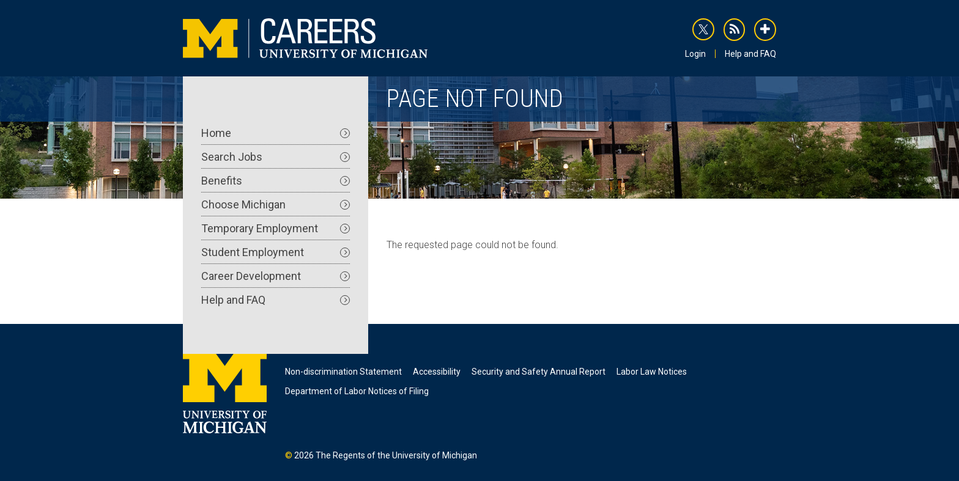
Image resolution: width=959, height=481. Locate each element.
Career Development (275, 276)
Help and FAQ (750, 54)
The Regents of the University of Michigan (396, 455)
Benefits (275, 180)
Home (275, 133)
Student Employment (275, 252)
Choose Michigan (275, 204)
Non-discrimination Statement (343, 371)
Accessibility (437, 371)
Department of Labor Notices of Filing (357, 391)
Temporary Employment (275, 228)
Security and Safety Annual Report (538, 371)
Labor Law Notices (651, 371)
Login (695, 54)
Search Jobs (275, 156)
